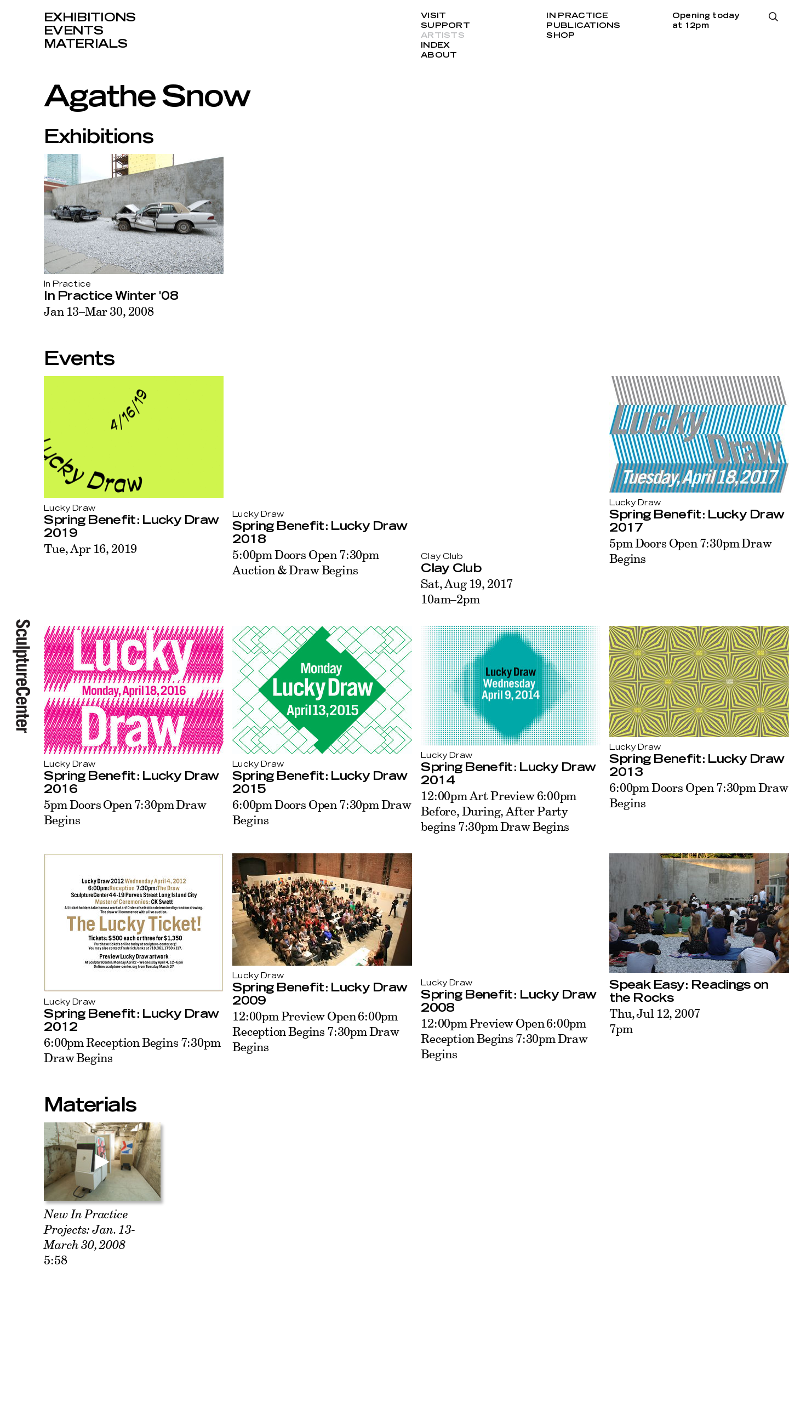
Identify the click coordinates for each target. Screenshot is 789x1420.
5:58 (89, 1237)
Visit (433, 16)
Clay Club (451, 568)
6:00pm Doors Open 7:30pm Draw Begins (321, 812)
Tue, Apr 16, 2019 (90, 548)
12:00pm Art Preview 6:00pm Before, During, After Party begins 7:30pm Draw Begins (498, 811)
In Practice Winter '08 (111, 296)
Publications (583, 26)
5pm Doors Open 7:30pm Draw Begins (690, 550)
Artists (443, 35)
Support (445, 26)
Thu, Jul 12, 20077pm (654, 1020)
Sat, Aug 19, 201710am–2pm (467, 591)
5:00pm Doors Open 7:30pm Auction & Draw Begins (305, 562)
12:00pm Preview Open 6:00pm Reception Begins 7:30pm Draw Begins (315, 1031)
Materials (85, 44)
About (439, 55)
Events (73, 31)
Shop (560, 35)
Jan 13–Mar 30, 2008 (99, 311)
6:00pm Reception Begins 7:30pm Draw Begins (132, 1049)
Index (435, 45)
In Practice (577, 16)
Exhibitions (90, 18)
